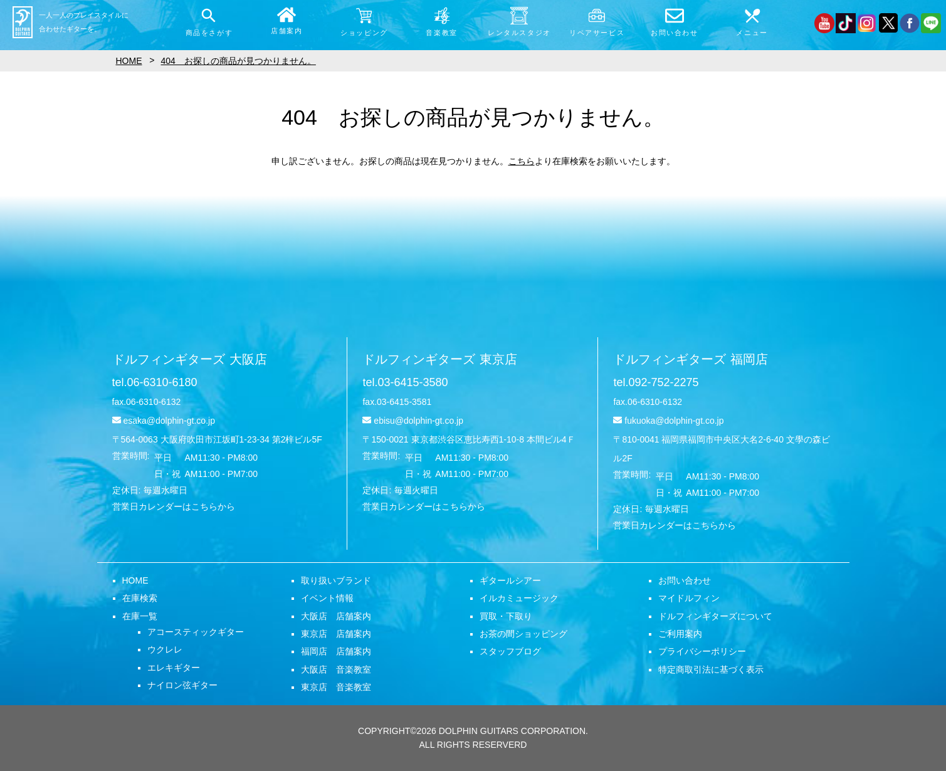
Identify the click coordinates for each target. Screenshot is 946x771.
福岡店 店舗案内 (336, 651)
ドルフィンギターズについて (715, 616)
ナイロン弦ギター (182, 685)
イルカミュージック (519, 598)
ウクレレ (164, 649)
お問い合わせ (684, 580)
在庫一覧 (139, 616)
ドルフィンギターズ (189, 359)
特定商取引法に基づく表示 (711, 669)
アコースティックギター (195, 632)
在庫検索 (139, 598)
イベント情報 (327, 598)
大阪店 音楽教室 (336, 669)
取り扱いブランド (336, 580)
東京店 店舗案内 (336, 634)
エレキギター (173, 668)
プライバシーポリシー (702, 651)
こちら (521, 161)
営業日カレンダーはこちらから (173, 506)
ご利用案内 (680, 634)
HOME (135, 580)
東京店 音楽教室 (336, 687)
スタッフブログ (510, 651)
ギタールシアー (510, 580)
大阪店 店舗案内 (336, 616)
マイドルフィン (689, 598)
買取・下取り (506, 616)
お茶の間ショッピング (523, 634)
